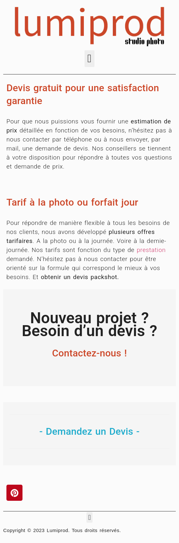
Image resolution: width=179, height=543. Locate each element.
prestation (151, 250)
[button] (89, 58)
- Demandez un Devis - (90, 431)
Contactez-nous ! (89, 353)
